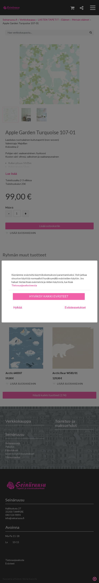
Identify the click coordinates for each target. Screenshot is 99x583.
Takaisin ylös (94, 578)
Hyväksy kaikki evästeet (48, 296)
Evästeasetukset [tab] (75, 307)
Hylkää (17, 307)
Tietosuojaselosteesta (24, 285)
